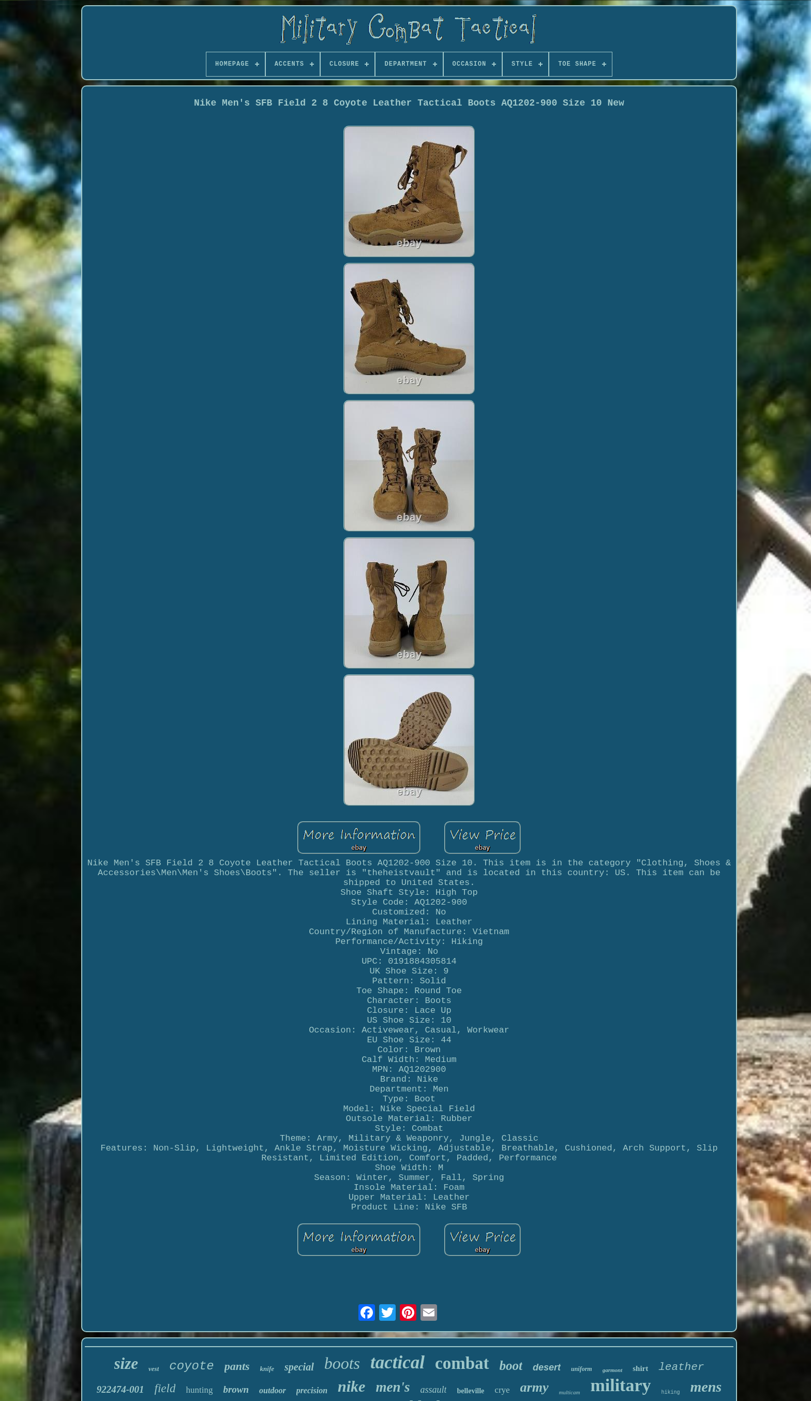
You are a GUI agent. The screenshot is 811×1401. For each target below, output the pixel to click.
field (165, 1388)
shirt (640, 1368)
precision (311, 1390)
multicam (569, 1392)
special (299, 1367)
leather (681, 1367)
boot (511, 1366)
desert (547, 1367)
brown (236, 1389)
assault (433, 1389)
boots (342, 1363)
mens (706, 1387)
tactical (397, 1362)
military (620, 1385)
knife (267, 1369)
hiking (671, 1392)
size (126, 1363)
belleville (470, 1391)
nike (351, 1386)
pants (237, 1366)
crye (501, 1390)
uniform (581, 1369)
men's (393, 1387)
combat (462, 1363)
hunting (199, 1390)
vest (153, 1369)
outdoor (272, 1390)
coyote (191, 1366)
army (534, 1387)
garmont (613, 1370)
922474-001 (120, 1389)
